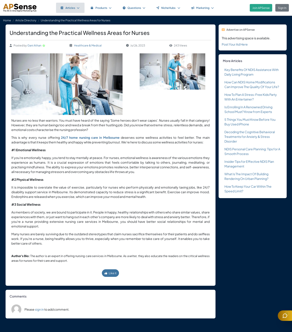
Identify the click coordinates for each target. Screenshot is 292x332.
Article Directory (25, 20)
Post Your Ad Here (235, 44)
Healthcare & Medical (88, 45)
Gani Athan (34, 45)
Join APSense (261, 8)
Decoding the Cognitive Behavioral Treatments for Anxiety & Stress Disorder (249, 136)
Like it (111, 273)
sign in (39, 309)
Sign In (282, 8)
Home (7, 20)
